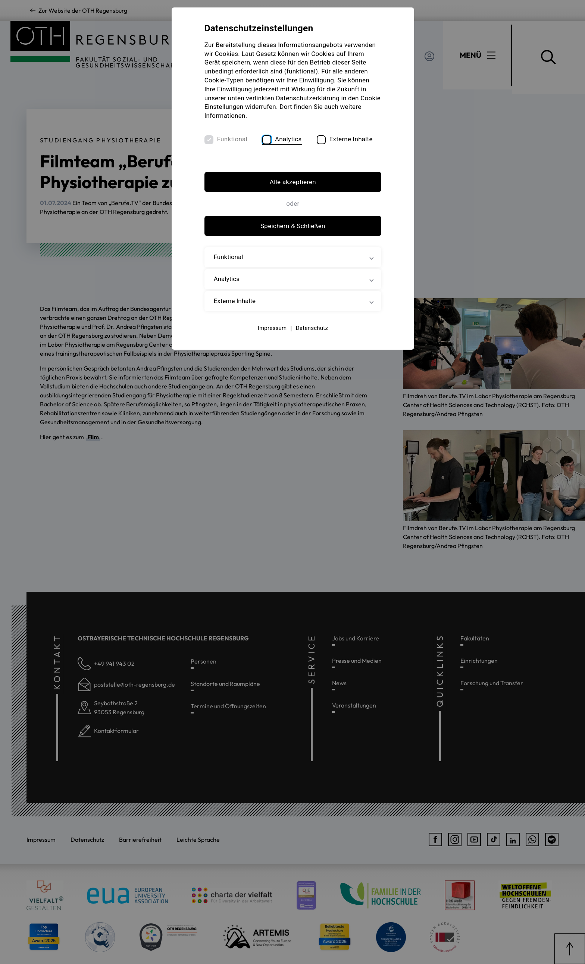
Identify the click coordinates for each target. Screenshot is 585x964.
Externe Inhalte (351, 139)
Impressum (272, 328)
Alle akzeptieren (292, 182)
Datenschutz (311, 328)
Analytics (288, 139)
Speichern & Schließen (292, 226)
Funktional (233, 139)
